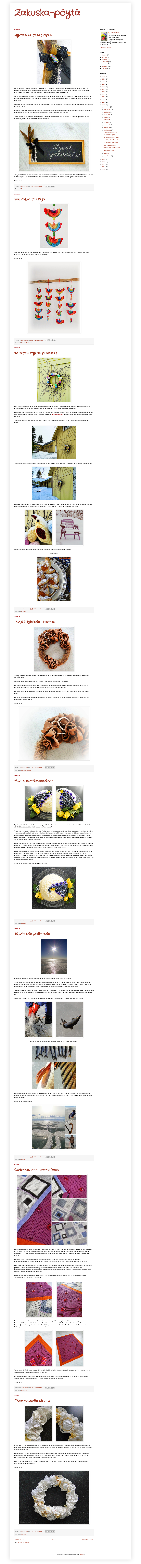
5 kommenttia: (38, 609)
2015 (104, 105)
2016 (104, 102)
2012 (104, 164)
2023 (104, 84)
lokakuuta (107, 112)
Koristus (23, 342)
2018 (104, 97)
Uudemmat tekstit (20, 1539)
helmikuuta (107, 153)
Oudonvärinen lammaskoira (36, 1170)
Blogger (82, 1554)
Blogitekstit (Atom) (23, 1542)
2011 (104, 167)
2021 (104, 89)
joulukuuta (107, 107)
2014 (104, 159)
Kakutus (23, 923)
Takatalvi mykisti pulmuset (35, 353)
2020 (104, 92)
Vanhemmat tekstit (87, 1539)
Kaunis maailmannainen (33, 780)
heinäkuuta (107, 120)
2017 (104, 99)
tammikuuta (107, 156)
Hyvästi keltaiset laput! (33, 35)
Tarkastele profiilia (105, 47)
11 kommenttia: (38, 340)
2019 (104, 94)
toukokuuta (107, 125)
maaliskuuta (107, 130)
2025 (104, 79)
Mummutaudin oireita (32, 1400)
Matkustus (105, 62)
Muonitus (104, 64)
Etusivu (54, 1539)
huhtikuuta (107, 127)
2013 (104, 162)
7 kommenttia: (38, 767)
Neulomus (29, 342)
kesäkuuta (107, 122)
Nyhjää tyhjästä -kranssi (34, 622)
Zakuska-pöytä (47, 13)
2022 (104, 87)
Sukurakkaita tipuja (29, 199)
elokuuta (106, 117)
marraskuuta (108, 109)
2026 (104, 76)
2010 (104, 169)
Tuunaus (23, 189)
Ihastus (23, 1159)
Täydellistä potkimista (32, 934)
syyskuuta (107, 114)
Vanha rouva (115, 32)
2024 (104, 81)
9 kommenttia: (38, 186)
